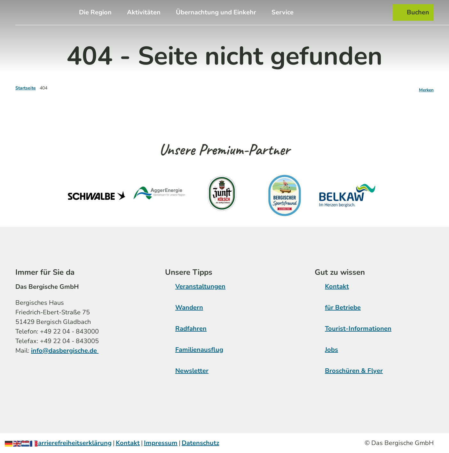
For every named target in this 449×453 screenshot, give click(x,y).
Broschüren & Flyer (354, 370)
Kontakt (337, 286)
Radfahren (191, 328)
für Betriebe (343, 307)
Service (283, 12)
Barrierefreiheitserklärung (73, 443)
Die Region (95, 12)
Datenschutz (200, 443)
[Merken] (426, 88)
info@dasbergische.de (64, 350)
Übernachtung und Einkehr (216, 12)
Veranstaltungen (200, 286)
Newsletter (192, 370)
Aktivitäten (144, 12)
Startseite (25, 88)
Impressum (160, 443)
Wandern (189, 307)
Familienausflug (199, 349)
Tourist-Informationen (358, 328)
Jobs (331, 349)
